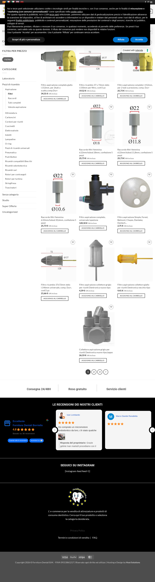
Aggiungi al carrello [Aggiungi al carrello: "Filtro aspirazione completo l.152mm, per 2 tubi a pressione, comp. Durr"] (131, 96)
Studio (5, 200)
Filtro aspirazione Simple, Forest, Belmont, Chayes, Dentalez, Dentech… (132, 220)
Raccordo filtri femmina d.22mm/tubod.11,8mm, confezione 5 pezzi (135, 152)
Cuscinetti (10, 126)
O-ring (8, 143)
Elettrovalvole (11, 130)
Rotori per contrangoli (15, 174)
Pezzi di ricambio (11, 84)
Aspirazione (10, 89)
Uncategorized (10, 211)
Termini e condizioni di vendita (73, 537)
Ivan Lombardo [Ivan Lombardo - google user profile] (73, 415)
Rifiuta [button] (121, 39)
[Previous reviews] (54, 430)
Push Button (11, 157)
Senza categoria (10, 194)
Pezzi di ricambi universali (17, 148)
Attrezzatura (11, 113)
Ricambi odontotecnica (16, 165)
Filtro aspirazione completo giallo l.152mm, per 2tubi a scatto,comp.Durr (57, 88)
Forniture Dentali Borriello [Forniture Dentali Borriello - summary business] (28, 425)
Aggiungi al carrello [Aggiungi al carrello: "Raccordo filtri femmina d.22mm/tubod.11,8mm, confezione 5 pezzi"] (131, 163)
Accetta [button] (139, 39)
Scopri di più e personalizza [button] (26, 39)
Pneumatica (10, 152)
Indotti (8, 135)
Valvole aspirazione (17, 107)
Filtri (10, 93)
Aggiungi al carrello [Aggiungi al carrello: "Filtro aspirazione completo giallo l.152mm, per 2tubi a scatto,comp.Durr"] (54, 99)
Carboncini (10, 117)
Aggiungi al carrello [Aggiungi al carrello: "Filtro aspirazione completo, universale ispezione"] (93, 228)
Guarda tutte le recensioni (18, 440)
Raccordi (12, 98)
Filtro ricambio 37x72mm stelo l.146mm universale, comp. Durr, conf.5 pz (56, 287)
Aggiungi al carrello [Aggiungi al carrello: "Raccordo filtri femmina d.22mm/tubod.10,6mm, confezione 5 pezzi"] (54, 231)
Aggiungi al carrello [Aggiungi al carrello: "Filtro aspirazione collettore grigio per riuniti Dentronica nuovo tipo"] (93, 296)
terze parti (54, 14)
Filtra (8, 59)
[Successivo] (105, 372)
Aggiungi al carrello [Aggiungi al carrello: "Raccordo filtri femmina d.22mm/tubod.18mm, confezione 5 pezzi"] (93, 163)
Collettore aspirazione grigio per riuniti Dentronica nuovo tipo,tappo (96, 351)
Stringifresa (10, 183)
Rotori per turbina (13, 178)
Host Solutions (133, 562)
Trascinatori (10, 187)
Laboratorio (8, 78)
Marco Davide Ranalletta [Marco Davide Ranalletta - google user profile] (126, 416)
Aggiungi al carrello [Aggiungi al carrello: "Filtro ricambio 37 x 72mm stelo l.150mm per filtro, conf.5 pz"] (93, 96)
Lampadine (10, 139)
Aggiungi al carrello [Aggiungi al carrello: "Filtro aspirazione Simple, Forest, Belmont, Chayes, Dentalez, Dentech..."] (131, 231)
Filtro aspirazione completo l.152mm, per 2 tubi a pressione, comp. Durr (135, 86)
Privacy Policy (77, 530)
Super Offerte (9, 206)
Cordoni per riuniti (14, 121)
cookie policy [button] (77, 11)
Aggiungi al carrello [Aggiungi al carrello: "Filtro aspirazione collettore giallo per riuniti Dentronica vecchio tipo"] (131, 296)
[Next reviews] (152, 430)
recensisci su (35, 440)
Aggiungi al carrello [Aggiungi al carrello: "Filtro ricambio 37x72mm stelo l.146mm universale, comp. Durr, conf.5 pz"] (54, 298)
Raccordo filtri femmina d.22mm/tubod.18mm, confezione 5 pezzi (96, 152)
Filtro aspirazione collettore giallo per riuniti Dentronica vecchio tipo (133, 286)
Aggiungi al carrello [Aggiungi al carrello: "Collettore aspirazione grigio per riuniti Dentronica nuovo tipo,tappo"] (93, 360)
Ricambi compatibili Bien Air (18, 161)
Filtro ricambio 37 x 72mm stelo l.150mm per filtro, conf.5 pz (94, 86)
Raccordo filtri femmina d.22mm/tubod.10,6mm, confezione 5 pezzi (58, 220)
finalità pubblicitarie (25, 20)
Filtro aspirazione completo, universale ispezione (92, 218)
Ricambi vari (11, 170)
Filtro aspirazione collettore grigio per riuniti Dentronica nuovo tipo (95, 286)
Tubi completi (14, 102)
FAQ (94, 537)
